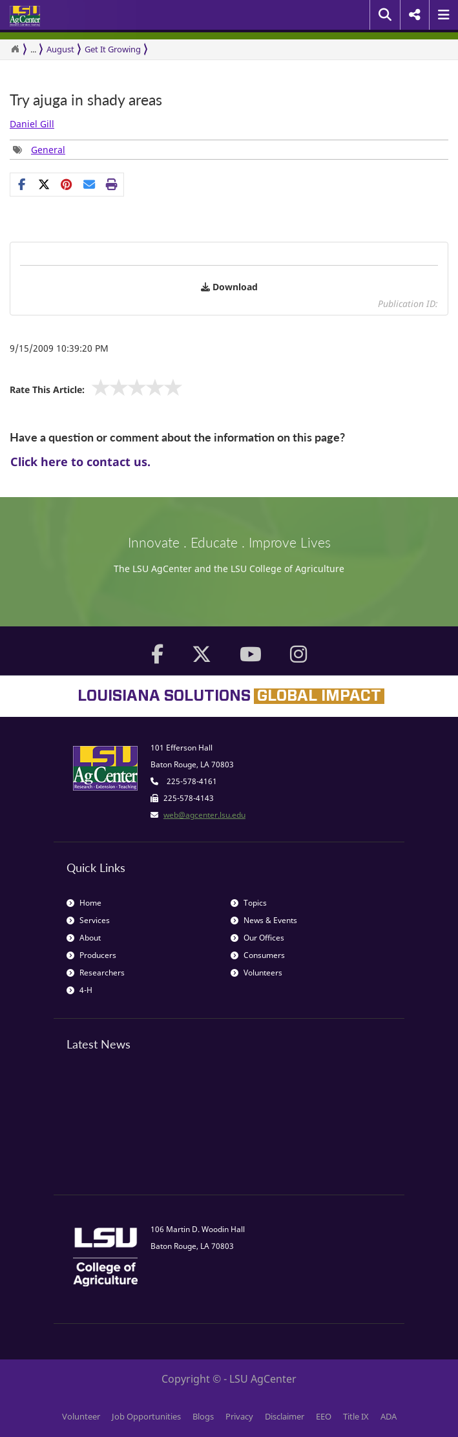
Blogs (203, 1416)
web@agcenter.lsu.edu (204, 814)
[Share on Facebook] (21, 184)
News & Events (264, 920)
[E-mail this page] (89, 184)
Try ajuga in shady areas (86, 100)
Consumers (258, 955)
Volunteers (256, 972)
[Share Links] (67, 184)
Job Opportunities (146, 1416)
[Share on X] (44, 184)
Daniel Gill (32, 124)
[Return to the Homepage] (15, 49)
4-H (79, 990)
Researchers (96, 972)
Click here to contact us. (80, 461)
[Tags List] (39, 150)
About (84, 937)
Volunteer (81, 1416)
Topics (249, 902)
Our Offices (257, 937)
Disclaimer (284, 1416)
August (60, 49)
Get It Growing (113, 49)
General (48, 150)
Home (84, 902)
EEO (323, 1416)
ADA (388, 1416)
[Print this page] (112, 184)
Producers (91, 955)
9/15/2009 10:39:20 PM (59, 348)
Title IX (356, 1416)
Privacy (239, 1416)
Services (88, 920)
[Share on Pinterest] (67, 184)
